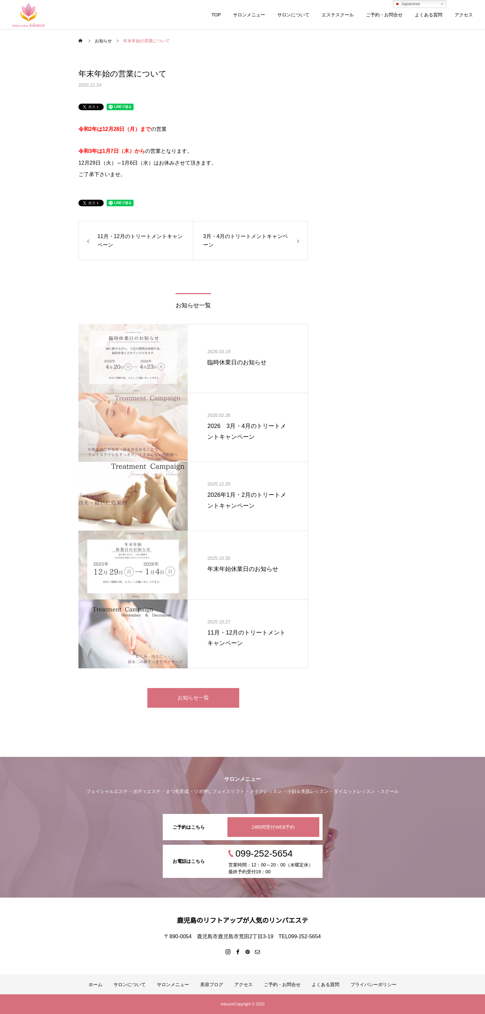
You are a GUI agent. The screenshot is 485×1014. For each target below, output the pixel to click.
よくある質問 (428, 14)
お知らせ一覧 (193, 697)
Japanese (407, 4)
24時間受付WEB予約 (273, 827)
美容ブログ (211, 984)
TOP (216, 14)
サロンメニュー (249, 14)
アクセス (463, 14)
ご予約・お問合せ (384, 14)
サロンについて (293, 14)
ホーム (95, 984)
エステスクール (338, 14)
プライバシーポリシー (373, 984)
